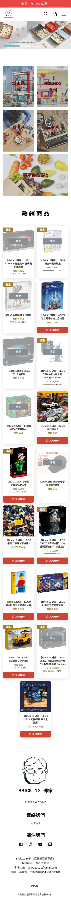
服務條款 (22, 894)
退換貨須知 (45, 894)
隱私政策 (32, 894)
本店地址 (35, 823)
